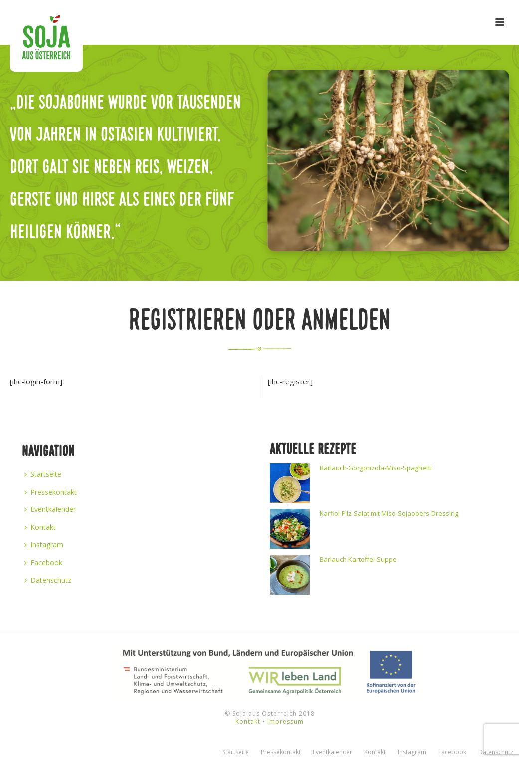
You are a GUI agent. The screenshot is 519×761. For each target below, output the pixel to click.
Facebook (43, 562)
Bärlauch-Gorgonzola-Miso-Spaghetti (376, 467)
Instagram (43, 544)
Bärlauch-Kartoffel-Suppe (358, 559)
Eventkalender (50, 509)
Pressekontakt (50, 492)
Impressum (285, 721)
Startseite (42, 474)
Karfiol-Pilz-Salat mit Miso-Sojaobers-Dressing (389, 513)
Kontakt (40, 527)
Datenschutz (47, 580)
